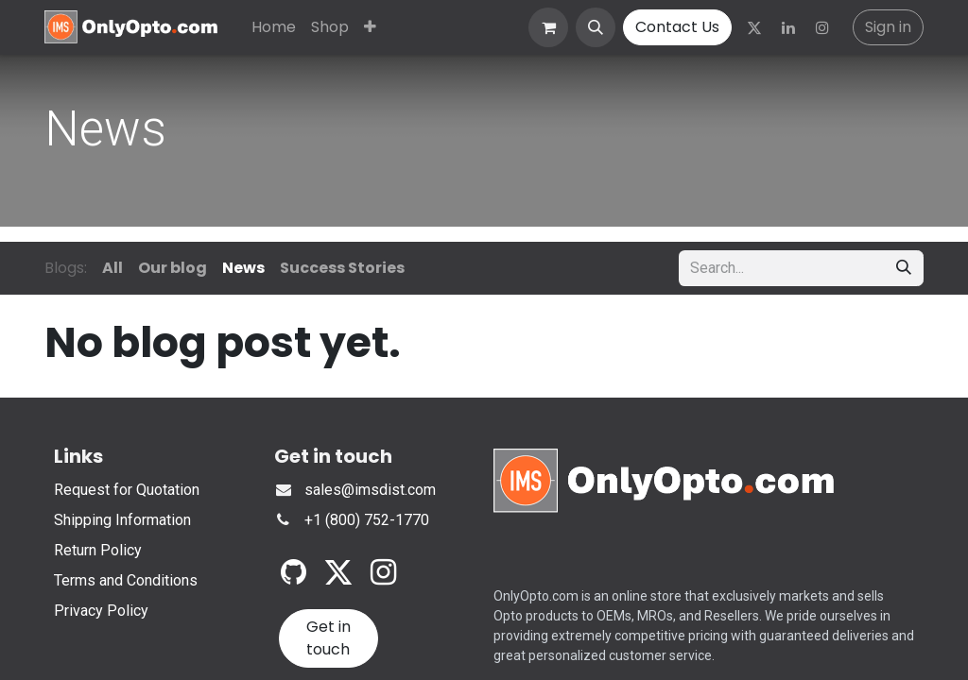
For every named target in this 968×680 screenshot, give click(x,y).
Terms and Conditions (126, 580)
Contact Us (677, 27)
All (112, 268)
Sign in (888, 27)
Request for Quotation (126, 490)
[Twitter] (754, 27)
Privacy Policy (101, 611)
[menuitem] (273, 27)
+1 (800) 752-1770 (366, 520)
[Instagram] (822, 27)
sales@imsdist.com (370, 490)
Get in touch (328, 638)
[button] (595, 27)
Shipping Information (122, 520)
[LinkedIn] (788, 27)
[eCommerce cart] (548, 27)
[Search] (904, 268)
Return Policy (98, 550)
